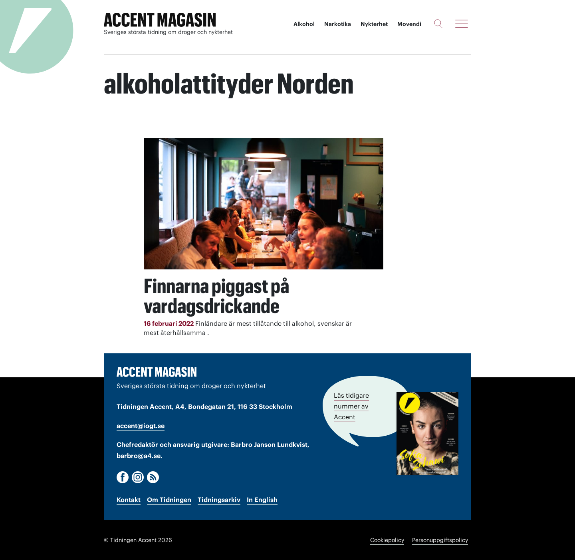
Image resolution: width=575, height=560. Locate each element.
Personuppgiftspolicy (440, 540)
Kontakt (129, 500)
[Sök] (438, 24)
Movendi (409, 24)
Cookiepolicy (387, 540)
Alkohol (304, 24)
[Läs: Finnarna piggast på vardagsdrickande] (263, 203)
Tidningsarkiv (219, 500)
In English (262, 500)
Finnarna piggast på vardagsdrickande (216, 296)
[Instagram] (138, 477)
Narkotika (337, 24)
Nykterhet (374, 24)
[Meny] (461, 23)
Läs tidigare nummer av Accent (351, 406)
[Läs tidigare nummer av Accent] (427, 433)
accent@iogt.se (141, 426)
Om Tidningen (169, 500)
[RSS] (153, 477)
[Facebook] (123, 477)
